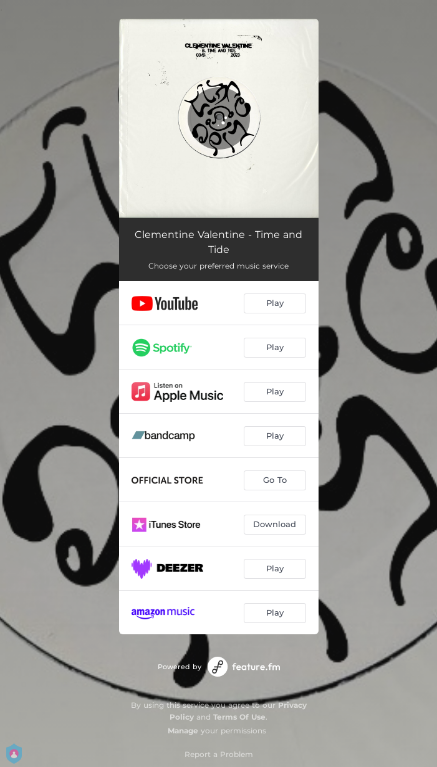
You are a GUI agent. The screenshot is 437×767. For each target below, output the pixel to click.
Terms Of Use (239, 717)
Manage (183, 730)
